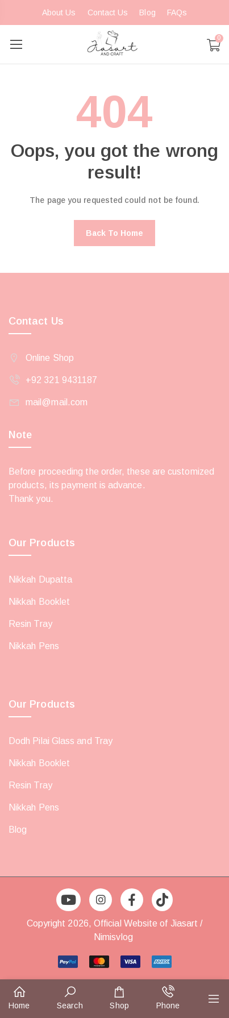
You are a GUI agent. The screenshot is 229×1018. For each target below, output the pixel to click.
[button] (19, 998)
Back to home (115, 233)
